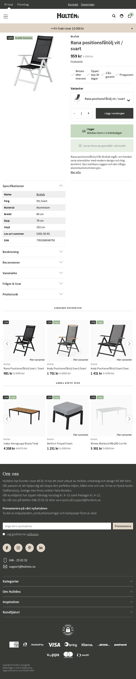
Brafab (75, 36)
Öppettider (88, 4)
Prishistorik (77, 61)
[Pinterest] (29, 548)
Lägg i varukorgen (114, 113)
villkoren (33, 534)
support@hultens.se (87, 500)
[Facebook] (7, 548)
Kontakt (73, 4)
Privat (8, 4)
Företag (23, 4)
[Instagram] (18, 548)
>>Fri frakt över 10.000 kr (67, 28)
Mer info (76, 172)
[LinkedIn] (41, 548)
